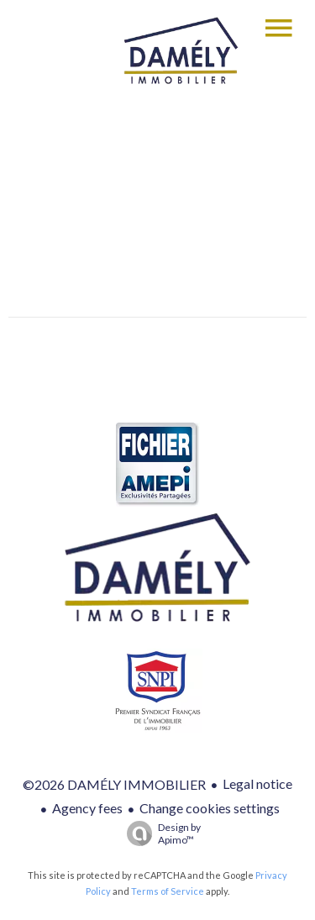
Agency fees (87, 808)
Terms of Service (167, 891)
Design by (159, 833)
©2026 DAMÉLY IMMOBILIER (114, 784)
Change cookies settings (209, 808)
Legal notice (257, 783)
